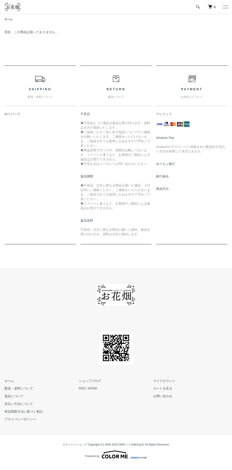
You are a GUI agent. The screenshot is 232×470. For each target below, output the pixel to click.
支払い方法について (19, 404)
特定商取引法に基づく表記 (24, 411)
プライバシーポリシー (20, 419)
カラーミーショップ (75, 444)
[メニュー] (225, 7)
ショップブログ (90, 381)
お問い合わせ (162, 396)
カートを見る (162, 388)
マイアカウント (164, 381)
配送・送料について (19, 388)
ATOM (92, 388)
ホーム (9, 19)
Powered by (116, 454)
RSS (82, 388)
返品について (14, 396)
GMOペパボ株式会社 (131, 444)
